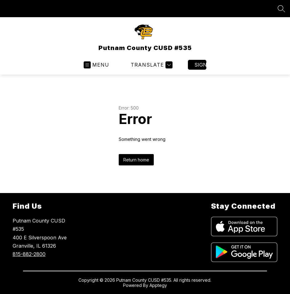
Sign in (200, 65)
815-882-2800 (29, 254)
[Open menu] (96, 65)
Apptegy (158, 285)
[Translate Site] (151, 65)
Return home (136, 159)
